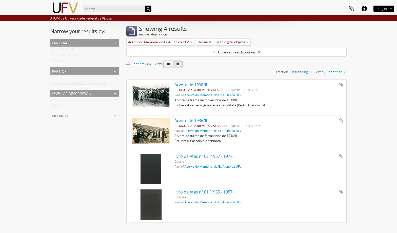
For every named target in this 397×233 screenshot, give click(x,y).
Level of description (71, 93)
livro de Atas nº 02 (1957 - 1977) (204, 156)
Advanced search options (236, 52)
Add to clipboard (341, 84)
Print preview (138, 64)
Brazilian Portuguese (66, 55)
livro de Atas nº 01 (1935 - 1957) (204, 192)
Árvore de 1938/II (190, 85)
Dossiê (56, 106)
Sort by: (320, 72)
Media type (62, 115)
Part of (59, 70)
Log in (382, 8)
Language (61, 42)
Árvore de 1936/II (190, 120)
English (56, 62)
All (53, 78)
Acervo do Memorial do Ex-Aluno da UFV (81, 84)
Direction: (281, 72)
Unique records (62, 49)
